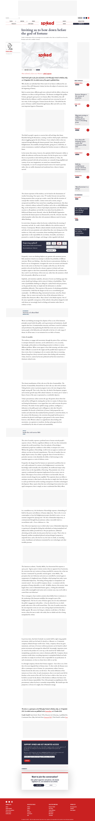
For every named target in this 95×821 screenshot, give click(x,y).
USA (28, 815)
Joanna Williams (52, 810)
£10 (54, 243)
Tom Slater (78, 197)
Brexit (28, 810)
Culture (28, 808)
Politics (38, 69)
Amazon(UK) (48, 717)
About (7, 806)
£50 (64, 243)
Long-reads (30, 23)
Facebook (84, 18)
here (66, 717)
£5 (48, 243)
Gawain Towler (78, 153)
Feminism (29, 812)
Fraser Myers (78, 175)
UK (76, 105)
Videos (33, 21)
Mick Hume (51, 813)
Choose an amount (56, 247)
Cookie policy (8, 813)
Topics (11, 21)
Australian (48, 711)
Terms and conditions (10, 810)
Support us (81, 23)
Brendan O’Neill (52, 806)
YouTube (88, 18)
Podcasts (14, 23)
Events (64, 21)
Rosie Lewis (77, 104)
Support (27, 760)
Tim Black (77, 128)
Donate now (50, 250)
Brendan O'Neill (79, 83)
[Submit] (19, 18)
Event (77, 198)
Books (64, 23)
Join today (38, 785)
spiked (76, 218)
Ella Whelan (51, 812)
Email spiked (72, 810)
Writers (22, 21)
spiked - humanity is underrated (47, 23)
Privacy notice (8, 812)
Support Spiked (9, 808)
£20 (59, 243)
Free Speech (29, 813)
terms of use (44, 819)
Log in (80, 18)
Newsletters (81, 21)
